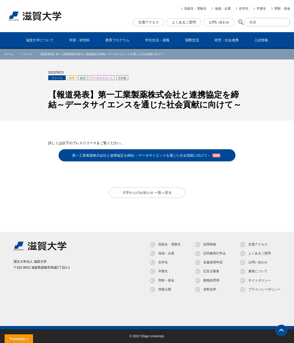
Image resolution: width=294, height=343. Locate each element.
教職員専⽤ (211, 280)
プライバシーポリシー (264, 289)
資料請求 (209, 289)
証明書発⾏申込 (214, 253)
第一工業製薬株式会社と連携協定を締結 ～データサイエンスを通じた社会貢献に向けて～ (141, 155)
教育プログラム (117, 40)
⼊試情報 (261, 40)
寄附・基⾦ (282, 8)
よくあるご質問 (184, 22)
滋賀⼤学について (40, 40)
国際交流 (192, 40)
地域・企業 (223, 8)
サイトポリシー (259, 280)
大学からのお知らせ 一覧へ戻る (147, 192)
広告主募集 (211, 271)
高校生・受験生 (195, 8)
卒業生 (261, 8)
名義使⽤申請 (213, 262)
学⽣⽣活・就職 (157, 40)
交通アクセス (148, 22)
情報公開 (164, 289)
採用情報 (209, 244)
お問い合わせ (219, 22)
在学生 (244, 8)
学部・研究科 (79, 40)
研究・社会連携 (227, 40)
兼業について (258, 271)
